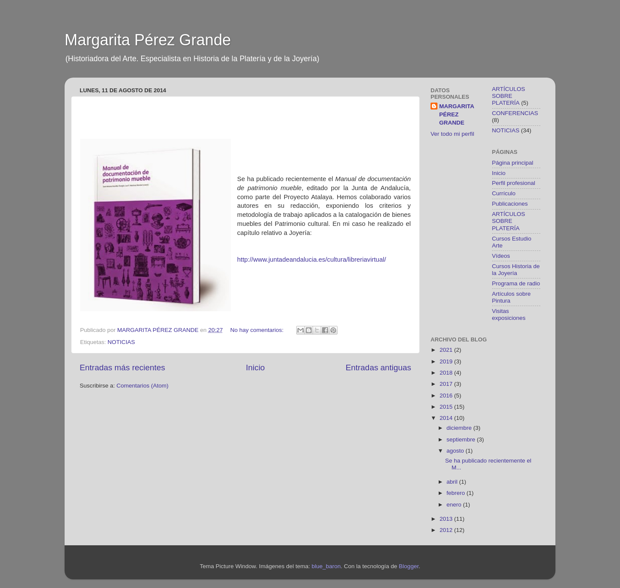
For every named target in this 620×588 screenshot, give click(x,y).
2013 (447, 519)
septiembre (461, 439)
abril (452, 482)
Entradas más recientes (122, 367)
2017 (447, 384)
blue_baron (326, 566)
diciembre (459, 428)
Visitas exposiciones (509, 314)
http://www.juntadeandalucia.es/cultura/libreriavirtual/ (311, 259)
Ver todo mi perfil (452, 134)
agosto (455, 450)
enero (454, 504)
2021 (447, 350)
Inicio (255, 367)
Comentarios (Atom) (143, 385)
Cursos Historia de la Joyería (516, 269)
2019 (447, 361)
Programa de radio (516, 283)
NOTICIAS (121, 342)
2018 (447, 372)
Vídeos (501, 256)
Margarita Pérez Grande (148, 40)
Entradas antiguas (378, 367)
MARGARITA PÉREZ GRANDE (456, 114)
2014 (447, 418)
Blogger (408, 566)
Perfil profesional (514, 183)
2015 (447, 406)
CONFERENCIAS (515, 113)
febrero (456, 493)
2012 (447, 530)
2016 (447, 395)
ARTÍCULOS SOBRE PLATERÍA (508, 96)
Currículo (504, 193)
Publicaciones (510, 203)
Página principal (512, 163)
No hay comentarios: (257, 330)
